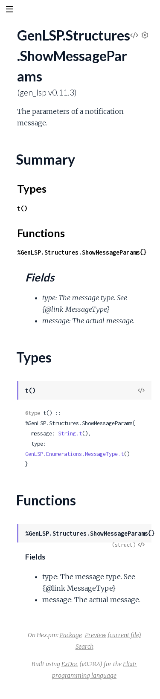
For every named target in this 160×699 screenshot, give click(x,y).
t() (22, 208)
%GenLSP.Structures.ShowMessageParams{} (82, 252)
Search (84, 646)
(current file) (124, 635)
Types (32, 188)
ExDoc (69, 664)
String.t (70, 433)
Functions (41, 232)
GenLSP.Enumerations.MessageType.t (74, 454)
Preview (95, 635)
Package (71, 635)
